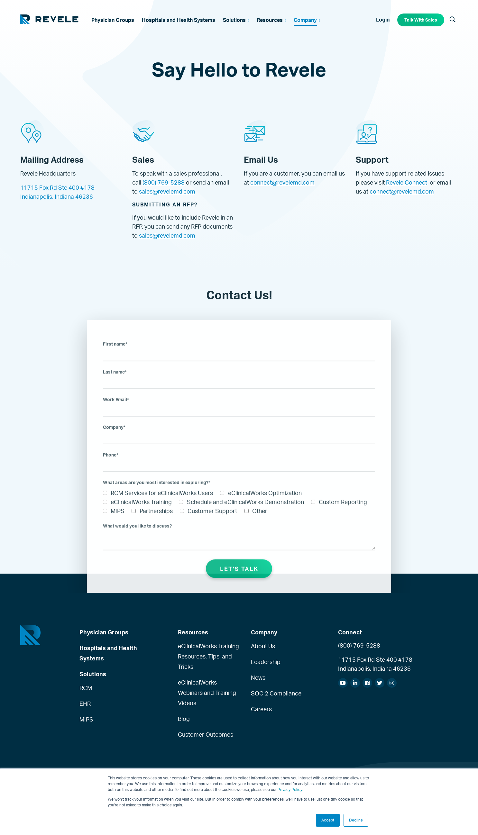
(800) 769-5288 (163, 182)
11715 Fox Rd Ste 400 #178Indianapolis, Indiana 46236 (375, 664)
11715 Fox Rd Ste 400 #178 (57, 187)
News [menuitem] (258, 677)
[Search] (452, 20)
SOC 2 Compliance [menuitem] (276, 693)
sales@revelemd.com (167, 191)
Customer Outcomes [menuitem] (205, 734)
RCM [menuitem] (85, 687)
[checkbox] (239, 512)
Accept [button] (327, 820)
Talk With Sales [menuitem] (420, 20)
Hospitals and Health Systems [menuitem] (108, 653)
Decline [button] (356, 820)
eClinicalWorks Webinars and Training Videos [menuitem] (207, 692)
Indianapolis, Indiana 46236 (56, 196)
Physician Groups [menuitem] (103, 632)
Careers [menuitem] (261, 708)
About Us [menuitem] (263, 645)
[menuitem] (112, 20)
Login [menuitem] (383, 19)
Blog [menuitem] (184, 718)
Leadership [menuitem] (265, 661)
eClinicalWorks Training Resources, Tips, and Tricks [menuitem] (208, 656)
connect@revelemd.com (282, 182)
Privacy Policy (290, 789)
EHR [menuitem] (85, 703)
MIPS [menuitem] (86, 719)
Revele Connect (406, 182)
